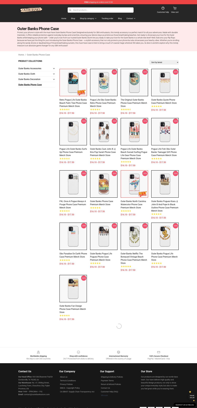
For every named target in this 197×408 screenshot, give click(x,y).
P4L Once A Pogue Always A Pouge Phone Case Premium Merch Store (72, 204)
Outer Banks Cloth (26, 74)
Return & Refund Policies (111, 384)
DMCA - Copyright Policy (70, 388)
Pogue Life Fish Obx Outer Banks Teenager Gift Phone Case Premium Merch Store (164, 152)
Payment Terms (107, 381)
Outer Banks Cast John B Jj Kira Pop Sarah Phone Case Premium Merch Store (103, 152)
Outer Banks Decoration (29, 79)
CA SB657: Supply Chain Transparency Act (77, 392)
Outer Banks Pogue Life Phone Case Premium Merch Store (164, 256)
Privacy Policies (66, 384)
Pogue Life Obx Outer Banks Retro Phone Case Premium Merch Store (103, 103)
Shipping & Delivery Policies (112, 377)
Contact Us (105, 388)
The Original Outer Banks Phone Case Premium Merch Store (134, 103)
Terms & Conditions (68, 381)
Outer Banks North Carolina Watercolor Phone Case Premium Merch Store (133, 204)
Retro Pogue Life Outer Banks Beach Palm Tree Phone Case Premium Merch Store (73, 103)
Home (21, 55)
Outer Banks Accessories (29, 68)
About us (63, 377)
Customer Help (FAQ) (109, 392)
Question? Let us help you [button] (185, 405)
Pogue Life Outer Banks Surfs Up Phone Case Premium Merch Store (73, 152)
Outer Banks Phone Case (38, 55)
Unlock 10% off (192, 396)
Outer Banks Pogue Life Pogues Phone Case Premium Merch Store (101, 256)
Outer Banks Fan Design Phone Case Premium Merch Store (72, 309)
